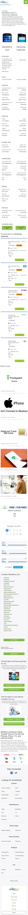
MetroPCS (4, 798)
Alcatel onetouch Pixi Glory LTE (11, 594)
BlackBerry (18, 809)
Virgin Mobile (4, 794)
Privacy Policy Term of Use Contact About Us (14, 901)
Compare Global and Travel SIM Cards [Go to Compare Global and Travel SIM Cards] (9, 443)
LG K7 (5, 623)
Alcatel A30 (6, 577)
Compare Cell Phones (5, 4)
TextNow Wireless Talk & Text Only (13, 291)
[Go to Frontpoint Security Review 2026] (14, 379)
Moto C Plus (6, 584)
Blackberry (18, 869)
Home (14, 893)
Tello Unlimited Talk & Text (13, 267)
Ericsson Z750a (7, 628)
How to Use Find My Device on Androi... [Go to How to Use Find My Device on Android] (9, 469)
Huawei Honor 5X (8, 590)
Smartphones (5, 852)
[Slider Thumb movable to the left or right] (7, 546)
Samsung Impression (9, 586)
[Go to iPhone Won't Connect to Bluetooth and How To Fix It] (14, 405)
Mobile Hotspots (5, 830)
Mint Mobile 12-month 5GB (14, 242)
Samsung (4, 819)
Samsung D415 (7, 588)
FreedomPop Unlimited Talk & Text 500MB (13, 317)
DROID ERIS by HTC (9, 597)
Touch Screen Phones (5, 857)
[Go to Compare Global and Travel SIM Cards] (14, 432)
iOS (2, 873)
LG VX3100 (6, 579)
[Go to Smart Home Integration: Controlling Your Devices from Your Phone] (14, 484)
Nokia (16, 816)
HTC (2, 812)
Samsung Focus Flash (9, 601)
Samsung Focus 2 (8, 630)
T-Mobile (17, 791)
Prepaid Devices (19, 852)
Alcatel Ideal (6, 612)
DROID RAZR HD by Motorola (11, 625)
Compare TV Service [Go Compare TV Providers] (14, 719)
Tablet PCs (18, 830)
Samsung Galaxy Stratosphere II (11, 605)
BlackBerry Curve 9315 (9, 581)
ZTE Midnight (7, 608)
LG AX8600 (6, 583)
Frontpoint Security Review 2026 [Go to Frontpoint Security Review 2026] (8, 391)
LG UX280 (6, 599)
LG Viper (6, 627)
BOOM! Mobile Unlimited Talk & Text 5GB (13, 343)
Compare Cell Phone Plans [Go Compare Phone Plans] (14, 685)
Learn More (14, 640)
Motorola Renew (7, 603)
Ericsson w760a (7, 610)
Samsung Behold (8, 621)
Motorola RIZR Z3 (8, 595)
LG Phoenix (6, 616)
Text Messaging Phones (19, 857)
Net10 (16, 794)
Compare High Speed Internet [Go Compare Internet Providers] (14, 724)
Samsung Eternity (8, 614)
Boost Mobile (18, 798)
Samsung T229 (7, 606)
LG (16, 812)
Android (3, 869)
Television (17, 841)
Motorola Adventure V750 (9, 592)
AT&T (16, 788)
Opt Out (14, 912)
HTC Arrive (6, 619)
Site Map (14, 909)
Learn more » (5, 71)
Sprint (3, 791)
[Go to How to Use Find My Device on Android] (14, 458)
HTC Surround (7, 617)
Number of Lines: (14, 526)
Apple (3, 809)
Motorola (3, 816)
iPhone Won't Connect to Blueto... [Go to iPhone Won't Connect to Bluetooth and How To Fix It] (8, 417)
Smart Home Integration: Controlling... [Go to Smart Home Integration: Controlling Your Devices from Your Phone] (9, 496)
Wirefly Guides (14, 880)
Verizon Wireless (5, 788)
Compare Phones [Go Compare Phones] (14, 689)
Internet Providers (6, 841)
